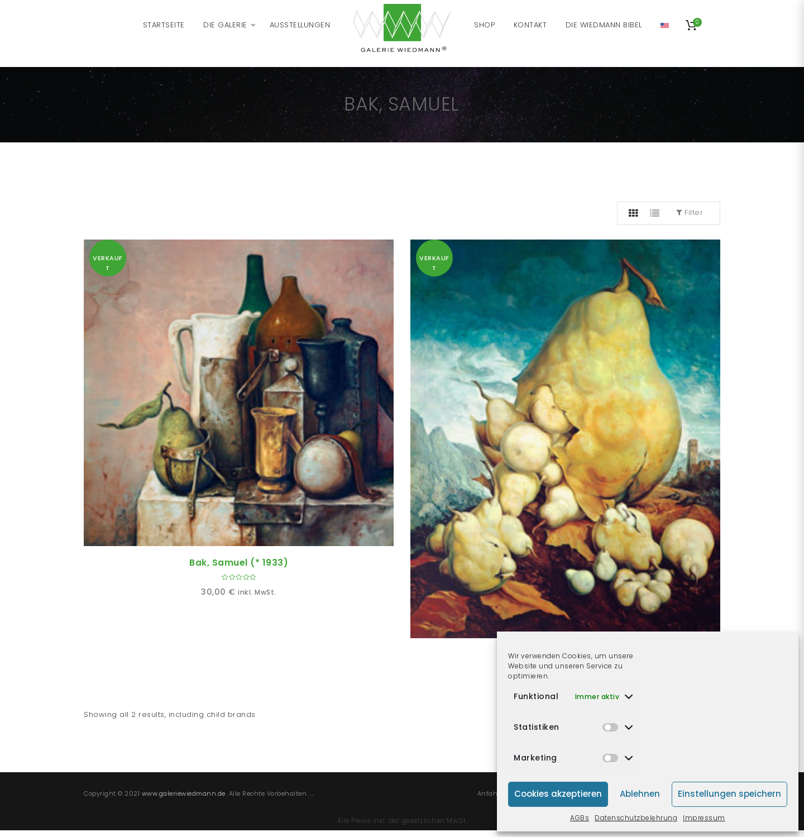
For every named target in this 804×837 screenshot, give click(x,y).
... (312, 793)
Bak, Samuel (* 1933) (238, 562)
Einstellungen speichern (729, 794)
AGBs (579, 817)
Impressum (704, 817)
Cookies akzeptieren (558, 794)
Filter (689, 212)
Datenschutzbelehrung (636, 817)
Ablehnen (640, 794)
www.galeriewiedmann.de (184, 793)
